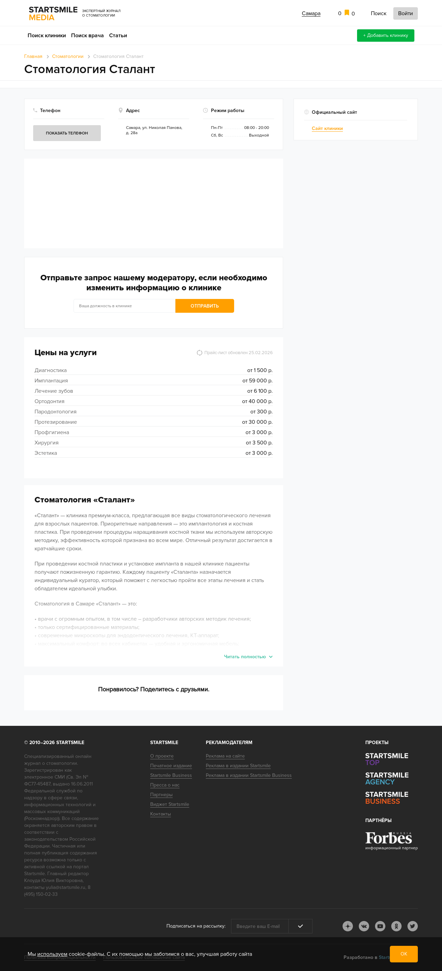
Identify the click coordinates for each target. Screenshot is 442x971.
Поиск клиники (47, 35)
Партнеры (161, 795)
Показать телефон (67, 133)
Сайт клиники (327, 128)
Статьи (118, 35)
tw (412, 926)
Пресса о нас (165, 785)
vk (364, 926)
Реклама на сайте (225, 756)
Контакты (160, 814)
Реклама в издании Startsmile (238, 766)
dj (348, 926)
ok (396, 926)
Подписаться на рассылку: (195, 926)
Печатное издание (171, 766)
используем (52, 954)
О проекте (162, 756)
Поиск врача (87, 35)
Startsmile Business (171, 775)
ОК (404, 954)
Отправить (205, 306)
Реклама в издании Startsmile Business (249, 775)
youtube (380, 926)
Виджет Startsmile (169, 804)
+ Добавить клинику (385, 35)
